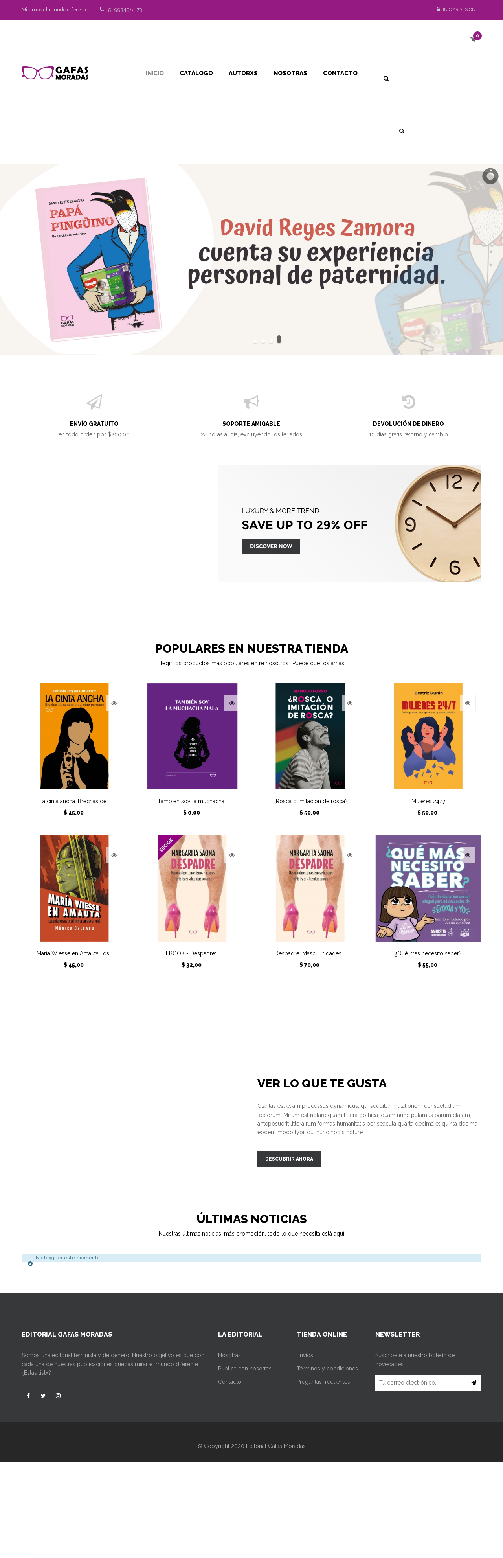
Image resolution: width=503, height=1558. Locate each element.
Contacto (229, 1382)
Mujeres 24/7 (428, 801)
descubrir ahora (289, 1159)
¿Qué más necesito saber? (428, 953)
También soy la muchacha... (193, 801)
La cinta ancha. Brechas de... (74, 801)
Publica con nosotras (245, 1368)
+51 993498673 (121, 10)
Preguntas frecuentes (323, 1382)
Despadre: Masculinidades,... (310, 953)
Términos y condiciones (327, 1368)
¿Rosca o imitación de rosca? (311, 801)
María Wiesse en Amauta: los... (75, 953)
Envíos (305, 1355)
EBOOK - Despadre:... (193, 953)
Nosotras (229, 1355)
